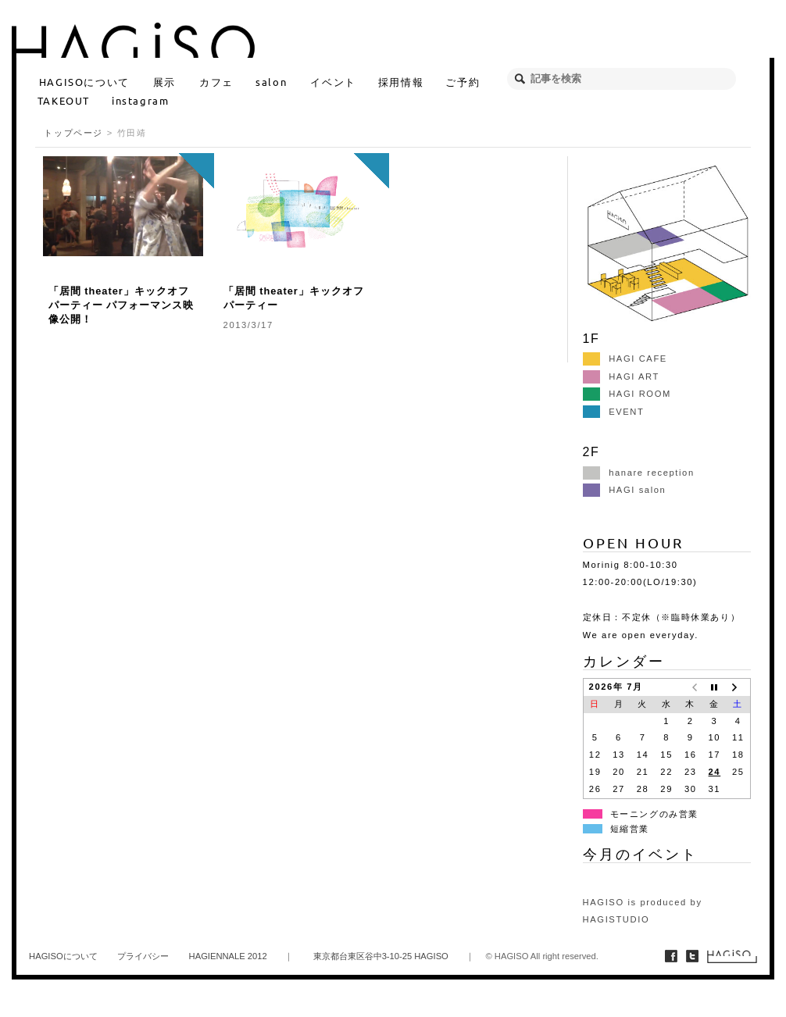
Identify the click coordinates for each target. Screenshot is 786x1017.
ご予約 (462, 81)
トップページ (73, 132)
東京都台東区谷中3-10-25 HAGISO (380, 956)
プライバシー (143, 956)
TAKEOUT (64, 100)
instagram (140, 100)
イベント (332, 81)
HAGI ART (621, 376)
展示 (164, 81)
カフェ (216, 81)
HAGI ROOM (627, 393)
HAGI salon (624, 489)
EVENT (614, 411)
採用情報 (400, 81)
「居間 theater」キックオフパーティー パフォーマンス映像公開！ (121, 305)
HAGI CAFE (625, 358)
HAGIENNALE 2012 (228, 956)
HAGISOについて (84, 81)
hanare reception (639, 472)
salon (271, 81)
